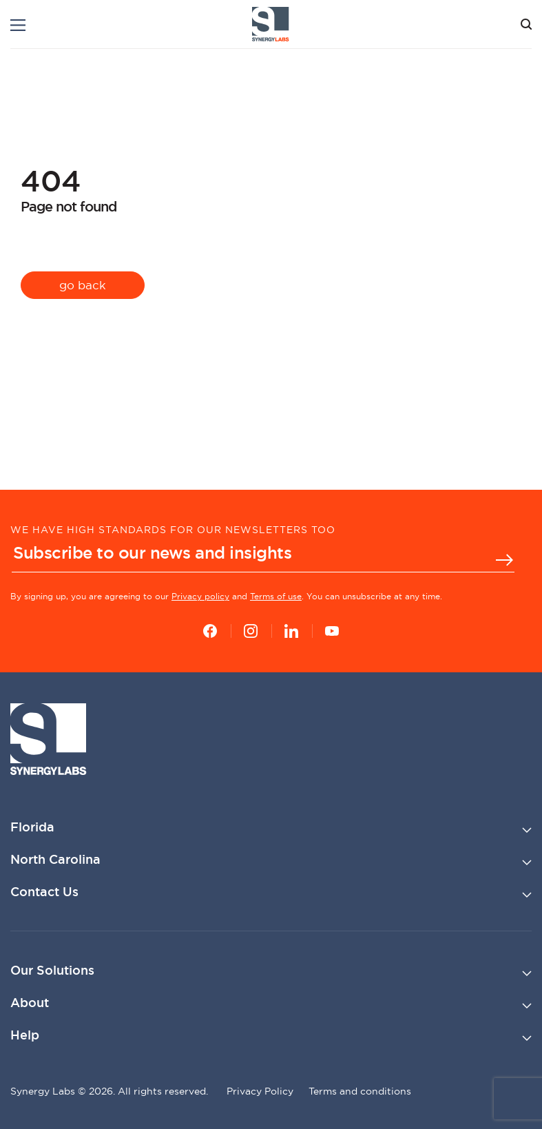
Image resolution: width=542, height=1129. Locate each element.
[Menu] (17, 25)
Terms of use (276, 596)
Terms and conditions (360, 1091)
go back (82, 285)
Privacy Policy (260, 1091)
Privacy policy (200, 596)
